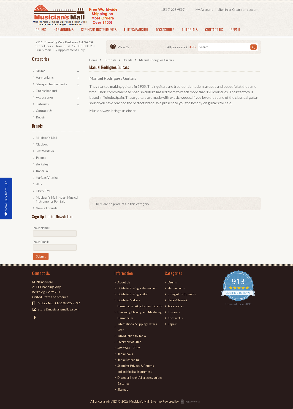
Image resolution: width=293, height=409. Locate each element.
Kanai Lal (42, 171)
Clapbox (42, 144)
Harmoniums (63, 30)
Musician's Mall (46, 138)
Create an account (245, 9)
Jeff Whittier (45, 151)
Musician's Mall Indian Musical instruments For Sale (57, 199)
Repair (235, 30)
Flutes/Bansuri (136, 30)
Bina (39, 184)
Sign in (223, 9)
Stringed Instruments (99, 30)
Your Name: (41, 228)
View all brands (46, 208)
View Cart (125, 47)
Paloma (41, 157)
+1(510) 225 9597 (171, 9)
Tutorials (190, 30)
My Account (204, 9)
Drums (40, 30)
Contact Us (214, 30)
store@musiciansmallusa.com (58, 309)
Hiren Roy (43, 191)
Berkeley (42, 164)
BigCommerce (192, 401)
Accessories (164, 30)
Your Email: (41, 242)
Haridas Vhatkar (47, 177)
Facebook (35, 317)
